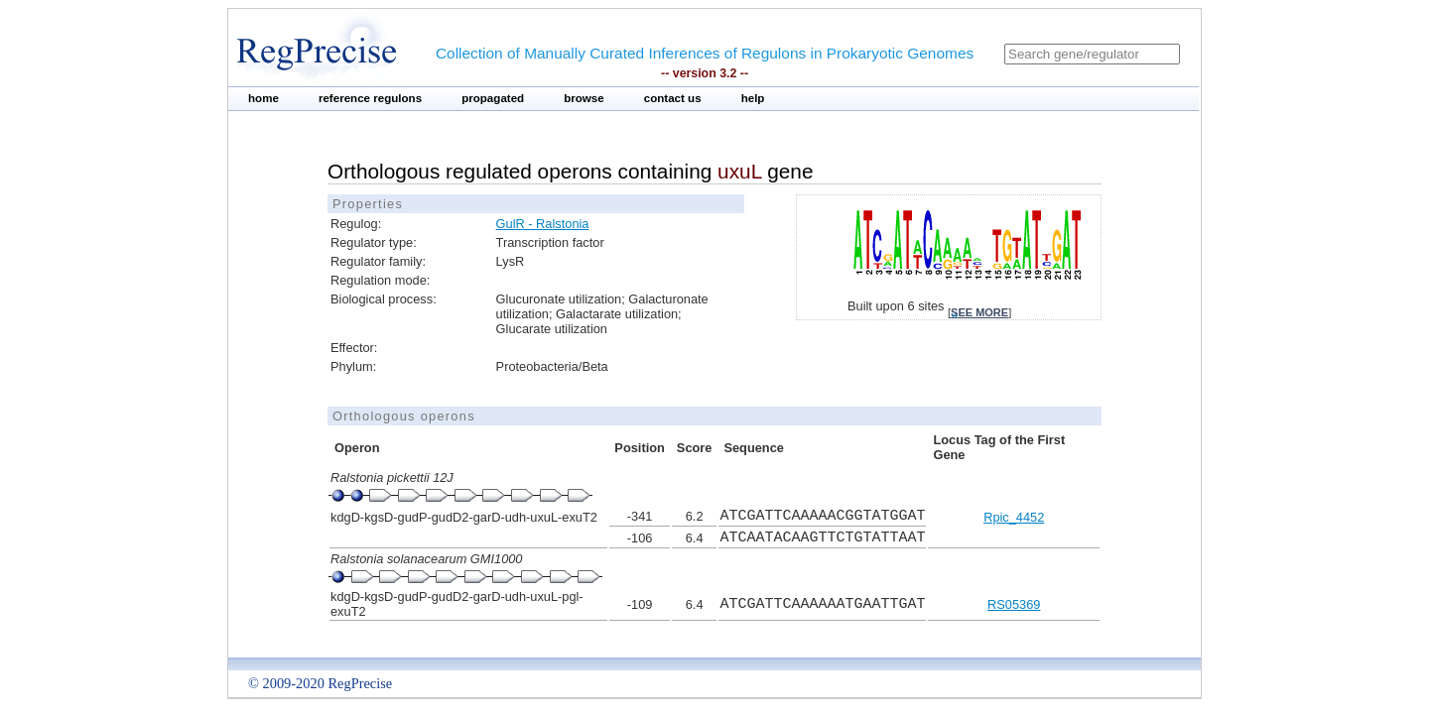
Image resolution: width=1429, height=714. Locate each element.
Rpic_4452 (1013, 517)
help (753, 98)
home (263, 98)
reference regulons (370, 98)
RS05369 (1013, 604)
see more (979, 312)
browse (584, 98)
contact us (673, 98)
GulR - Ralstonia (542, 223)
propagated (492, 98)
